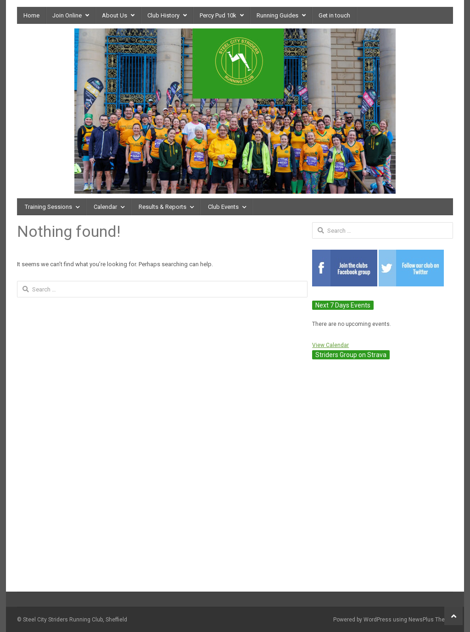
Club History (163, 15)
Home (31, 15)
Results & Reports (162, 206)
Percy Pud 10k (218, 15)
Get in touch (334, 15)
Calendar (105, 206)
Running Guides (277, 15)
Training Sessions (48, 206)
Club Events (223, 206)
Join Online (67, 15)
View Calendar (330, 345)
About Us (114, 15)
